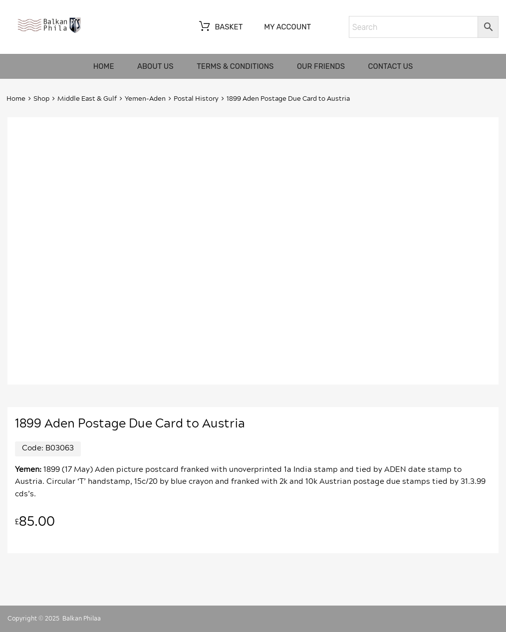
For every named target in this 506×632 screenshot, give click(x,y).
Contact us (390, 66)
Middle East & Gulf (87, 99)
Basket (220, 27)
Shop (41, 99)
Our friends (321, 66)
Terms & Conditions (235, 66)
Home (103, 66)
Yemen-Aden (145, 99)
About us (155, 66)
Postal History (196, 99)
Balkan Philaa (81, 619)
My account (287, 26)
